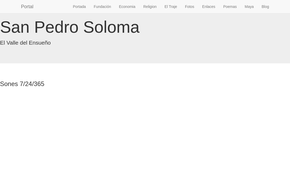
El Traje (171, 6)
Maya (249, 6)
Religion (150, 6)
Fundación (102, 6)
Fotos (189, 6)
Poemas (230, 6)
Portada (79, 6)
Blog (265, 6)
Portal (27, 6)
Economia (127, 6)
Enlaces (208, 6)
